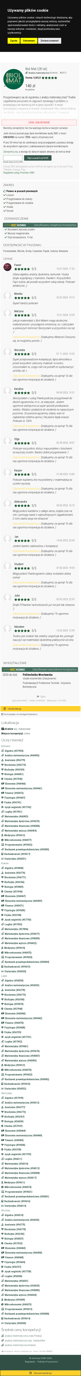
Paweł (17, 265)
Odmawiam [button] (29, 40)
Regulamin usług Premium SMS (18, 172)
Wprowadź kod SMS (37, 157)
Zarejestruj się (10, 151)
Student (18, 564)
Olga (16, 439)
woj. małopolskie (22, 728)
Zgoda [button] (13, 40)
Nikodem (19, 626)
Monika (18, 293)
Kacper (18, 470)
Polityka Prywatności (47, 1361)
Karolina (18, 388)
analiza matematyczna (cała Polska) (21, 1335)
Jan (16, 536)
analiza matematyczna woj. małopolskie (23, 1340)
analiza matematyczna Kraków (18, 1345)
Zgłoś (41, 696)
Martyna (18, 311)
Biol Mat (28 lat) (36, 69)
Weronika (19, 350)
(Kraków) (54, 72)
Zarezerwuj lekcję (40, 1372)
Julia (17, 595)
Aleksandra (20, 501)
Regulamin (30, 1361)
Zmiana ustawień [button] (50, 40)
